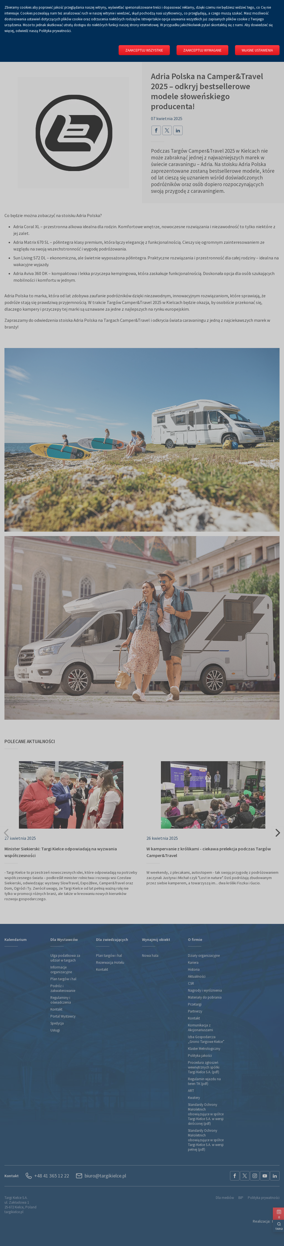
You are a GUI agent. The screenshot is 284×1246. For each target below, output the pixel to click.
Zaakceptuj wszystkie (144, 50)
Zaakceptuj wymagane (202, 50)
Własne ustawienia (257, 50)
